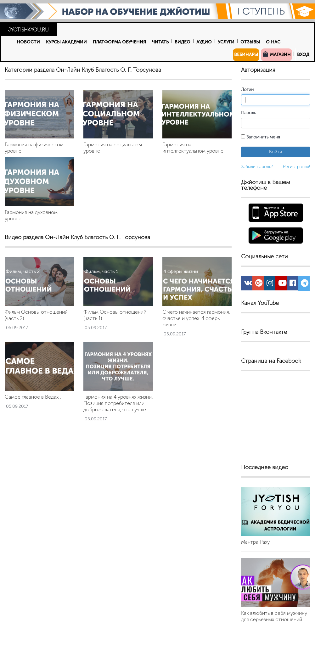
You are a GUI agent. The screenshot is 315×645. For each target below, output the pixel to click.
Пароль (248, 112)
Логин (247, 89)
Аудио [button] (204, 42)
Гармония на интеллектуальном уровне (192, 148)
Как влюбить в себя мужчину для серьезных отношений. (274, 616)
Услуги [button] (226, 42)
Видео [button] (182, 42)
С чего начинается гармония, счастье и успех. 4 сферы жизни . (196, 318)
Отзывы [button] (250, 42)
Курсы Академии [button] (66, 42)
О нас (273, 42)
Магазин (276, 54)
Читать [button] (160, 42)
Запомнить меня (260, 137)
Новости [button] (28, 42)
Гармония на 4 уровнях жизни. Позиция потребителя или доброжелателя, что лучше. (118, 403)
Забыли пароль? (257, 166)
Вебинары (246, 54)
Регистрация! (296, 166)
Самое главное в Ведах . (33, 397)
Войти (275, 151)
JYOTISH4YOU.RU (28, 30)
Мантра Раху (255, 542)
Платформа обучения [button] (119, 42)
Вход (303, 54)
